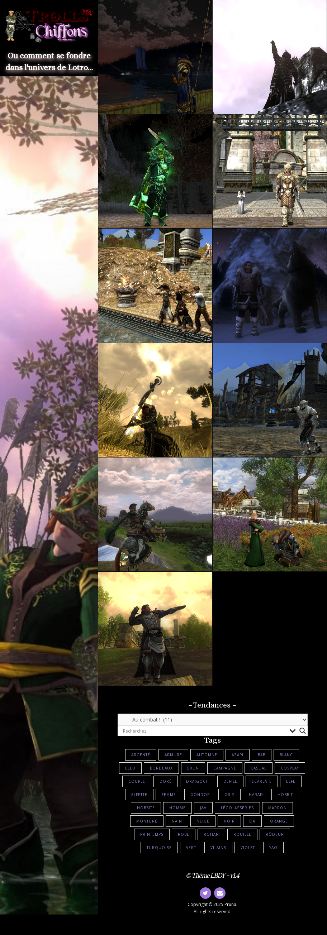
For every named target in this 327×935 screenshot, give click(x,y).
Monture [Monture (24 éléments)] (146, 821)
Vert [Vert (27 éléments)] (191, 847)
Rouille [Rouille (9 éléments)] (242, 834)
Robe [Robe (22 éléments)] (183, 834)
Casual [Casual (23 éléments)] (258, 768)
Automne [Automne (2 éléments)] (206, 754)
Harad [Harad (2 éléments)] (256, 794)
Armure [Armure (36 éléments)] (173, 754)
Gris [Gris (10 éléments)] (229, 794)
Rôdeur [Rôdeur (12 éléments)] (275, 834)
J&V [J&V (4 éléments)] (203, 807)
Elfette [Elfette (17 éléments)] (139, 794)
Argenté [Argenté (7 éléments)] (140, 754)
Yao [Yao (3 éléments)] (273, 847)
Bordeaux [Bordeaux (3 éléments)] (161, 768)
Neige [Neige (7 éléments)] (202, 821)
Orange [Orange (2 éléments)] (279, 821)
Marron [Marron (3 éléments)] (277, 807)
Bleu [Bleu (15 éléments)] (130, 768)
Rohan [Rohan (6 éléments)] (211, 834)
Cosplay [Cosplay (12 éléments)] (290, 768)
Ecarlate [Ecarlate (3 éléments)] (262, 781)
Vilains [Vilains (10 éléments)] (218, 847)
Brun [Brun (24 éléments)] (193, 768)
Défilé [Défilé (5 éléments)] (230, 781)
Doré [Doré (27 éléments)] (166, 781)
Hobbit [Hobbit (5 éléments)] (285, 794)
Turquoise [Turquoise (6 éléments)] (159, 847)
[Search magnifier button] (303, 731)
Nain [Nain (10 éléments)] (177, 821)
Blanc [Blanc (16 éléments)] (286, 754)
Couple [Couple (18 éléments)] (136, 781)
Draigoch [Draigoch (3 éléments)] (197, 781)
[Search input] (204, 731)
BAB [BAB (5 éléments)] (261, 754)
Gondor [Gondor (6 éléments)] (200, 794)
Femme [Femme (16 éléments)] (169, 794)
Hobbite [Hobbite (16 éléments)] (146, 807)
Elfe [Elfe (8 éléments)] (290, 781)
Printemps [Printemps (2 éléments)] (152, 834)
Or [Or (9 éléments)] (252, 821)
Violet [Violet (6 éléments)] (248, 847)
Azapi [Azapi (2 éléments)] (237, 754)
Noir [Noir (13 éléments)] (229, 821)
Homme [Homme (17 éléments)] (177, 807)
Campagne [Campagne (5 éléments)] (224, 768)
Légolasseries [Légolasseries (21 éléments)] (237, 807)
